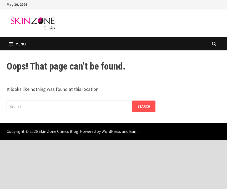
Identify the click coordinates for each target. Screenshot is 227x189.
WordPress (111, 131)
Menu (17, 43)
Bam (133, 131)
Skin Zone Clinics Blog (58, 131)
